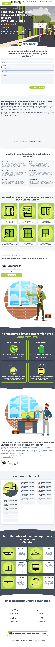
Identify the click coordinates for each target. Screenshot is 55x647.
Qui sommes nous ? (27, 1)
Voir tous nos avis (5, 27)
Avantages (41, 1)
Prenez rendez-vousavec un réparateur (27, 44)
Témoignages (48, 1)
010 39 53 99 (11, 275)
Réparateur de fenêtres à (11, 501)
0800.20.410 (6, 3)
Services (35, 1)
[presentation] (10, 87)
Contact (24, 4)
